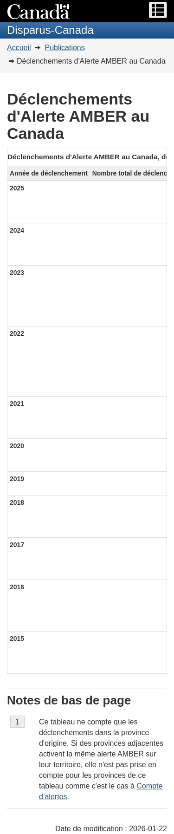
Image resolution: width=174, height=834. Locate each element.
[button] (158, 10)
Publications (64, 48)
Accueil (19, 48)
